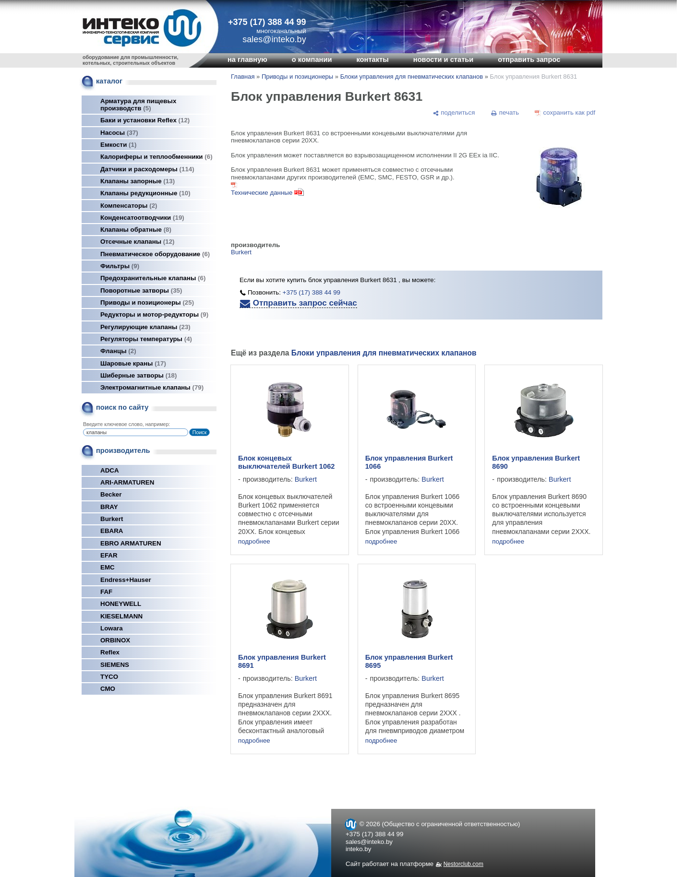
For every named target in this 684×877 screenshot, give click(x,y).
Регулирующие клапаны (145, 327)
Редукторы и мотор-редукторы (154, 314)
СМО (107, 688)
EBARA (111, 530)
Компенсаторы (128, 205)
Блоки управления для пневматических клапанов (411, 76)
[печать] (505, 113)
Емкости (118, 144)
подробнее (254, 541)
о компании (312, 59)
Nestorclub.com (463, 864)
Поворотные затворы (141, 290)
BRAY (109, 506)
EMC (107, 567)
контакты (372, 59)
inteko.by (358, 849)
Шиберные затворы (138, 375)
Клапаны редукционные (145, 193)
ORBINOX (115, 640)
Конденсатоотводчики (142, 217)
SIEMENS (114, 664)
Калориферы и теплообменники (156, 156)
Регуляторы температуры (146, 339)
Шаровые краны (133, 363)
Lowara (111, 628)
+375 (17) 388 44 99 (267, 22)
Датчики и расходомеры (147, 169)
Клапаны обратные (135, 229)
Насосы (119, 132)
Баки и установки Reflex (145, 120)
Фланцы (118, 351)
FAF (106, 591)
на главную (247, 59)
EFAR (109, 555)
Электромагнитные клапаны (152, 387)
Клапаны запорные (137, 181)
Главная (242, 76)
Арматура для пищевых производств (138, 104)
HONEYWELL (120, 603)
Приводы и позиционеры (147, 302)
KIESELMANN (121, 616)
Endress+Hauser (125, 579)
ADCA (109, 470)
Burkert (111, 518)
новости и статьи (443, 59)
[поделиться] (453, 113)
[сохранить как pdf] (565, 113)
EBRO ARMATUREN (130, 543)
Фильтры (119, 266)
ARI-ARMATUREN (127, 482)
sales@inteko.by (369, 841)
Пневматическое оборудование (155, 254)
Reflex (110, 652)
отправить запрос (529, 59)
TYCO (109, 676)
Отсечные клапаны (137, 241)
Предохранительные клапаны (152, 278)
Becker (110, 494)
